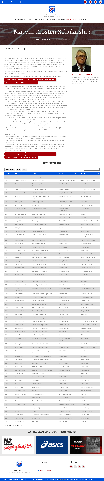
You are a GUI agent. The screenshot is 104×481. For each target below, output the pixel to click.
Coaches (36, 19)
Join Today (6, 2)
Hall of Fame (51, 19)
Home (17, 19)
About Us (85, 19)
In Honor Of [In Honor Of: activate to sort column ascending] (85, 173)
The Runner (15, 2)
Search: (89, 169)
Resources (60, 19)
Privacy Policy (26, 479)
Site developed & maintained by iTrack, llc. (79, 479)
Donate (24, 2)
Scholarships (70, 19)
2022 (6, 177)
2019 (6, 331)
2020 (6, 264)
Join (41, 467)
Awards (42, 19)
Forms (78, 19)
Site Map (55, 479)
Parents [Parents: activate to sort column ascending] (61, 173)
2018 (6, 366)
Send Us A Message (46, 471)
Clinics (29, 19)
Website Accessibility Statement (41, 479)
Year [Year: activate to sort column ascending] (7, 173)
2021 (6, 221)
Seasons (22, 19)
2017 (6, 397)
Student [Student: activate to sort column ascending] (17, 173)
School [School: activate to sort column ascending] (34, 173)
